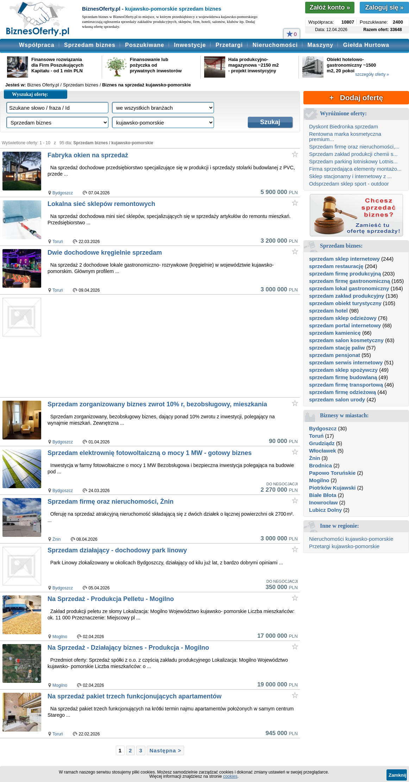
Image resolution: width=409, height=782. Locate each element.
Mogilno (59, 636)
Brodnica (320, 465)
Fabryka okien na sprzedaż (88, 155)
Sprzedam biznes (89, 45)
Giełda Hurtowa (366, 45)
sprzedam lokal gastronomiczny (349, 288)
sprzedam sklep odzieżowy (343, 318)
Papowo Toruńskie (332, 473)
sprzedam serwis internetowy (346, 362)
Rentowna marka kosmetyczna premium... (345, 136)
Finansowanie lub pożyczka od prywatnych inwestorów (156, 65)
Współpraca (37, 45)
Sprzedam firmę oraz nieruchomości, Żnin (111, 501)
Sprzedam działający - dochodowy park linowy (117, 550)
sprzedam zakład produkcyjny (346, 296)
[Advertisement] (160, 345)
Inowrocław (323, 502)
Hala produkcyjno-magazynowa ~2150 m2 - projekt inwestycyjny (253, 65)
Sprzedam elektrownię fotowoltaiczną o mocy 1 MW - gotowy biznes (150, 452)
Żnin (56, 539)
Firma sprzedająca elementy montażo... (355, 169)
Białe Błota (322, 495)
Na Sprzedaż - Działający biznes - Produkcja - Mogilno (128, 647)
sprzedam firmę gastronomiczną (349, 281)
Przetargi (229, 45)
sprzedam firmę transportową (346, 385)
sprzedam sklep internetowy (344, 259)
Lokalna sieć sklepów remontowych (101, 203)
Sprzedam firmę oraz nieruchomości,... (354, 147)
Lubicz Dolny (325, 510)
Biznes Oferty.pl (43, 84)
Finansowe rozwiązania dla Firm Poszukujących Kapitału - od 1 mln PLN (57, 65)
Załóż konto (329, 7)
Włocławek (322, 451)
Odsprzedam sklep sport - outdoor (349, 184)
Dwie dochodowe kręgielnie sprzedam (105, 252)
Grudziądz (322, 443)
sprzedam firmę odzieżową (342, 392)
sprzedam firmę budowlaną (343, 377)
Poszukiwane (144, 45)
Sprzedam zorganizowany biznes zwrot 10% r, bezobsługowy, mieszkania (157, 404)
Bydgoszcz (62, 192)
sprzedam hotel (328, 311)
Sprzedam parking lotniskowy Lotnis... (353, 161)
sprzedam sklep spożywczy (343, 370)
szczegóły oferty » (372, 74)
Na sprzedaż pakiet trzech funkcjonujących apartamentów (134, 696)
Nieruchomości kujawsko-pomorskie (351, 539)
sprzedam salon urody (337, 399)
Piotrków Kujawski (332, 488)
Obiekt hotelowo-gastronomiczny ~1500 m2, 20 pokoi (351, 65)
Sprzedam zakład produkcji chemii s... (353, 154)
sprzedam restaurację (336, 266)
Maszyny (321, 45)
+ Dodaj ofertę (356, 97)
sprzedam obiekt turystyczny (345, 303)
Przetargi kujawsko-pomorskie (344, 546)
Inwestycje (190, 45)
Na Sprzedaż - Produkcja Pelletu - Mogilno (111, 598)
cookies (230, 776)
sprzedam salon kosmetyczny (346, 340)
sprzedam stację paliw (337, 348)
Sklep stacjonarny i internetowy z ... (350, 176)
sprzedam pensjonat (334, 355)
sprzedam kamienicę (335, 333)
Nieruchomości (275, 45)
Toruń (57, 241)
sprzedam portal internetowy (345, 325)
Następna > (165, 750)
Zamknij (397, 775)
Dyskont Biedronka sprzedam (343, 126)
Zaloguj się (384, 7)
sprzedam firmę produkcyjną (345, 274)
